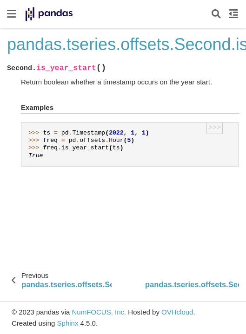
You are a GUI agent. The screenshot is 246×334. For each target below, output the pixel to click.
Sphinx (68, 323)
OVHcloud (177, 312)
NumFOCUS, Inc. (99, 312)
